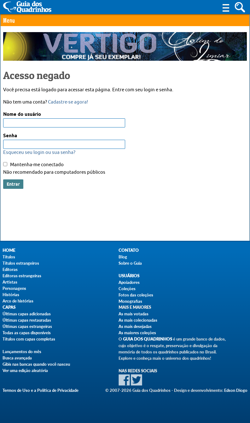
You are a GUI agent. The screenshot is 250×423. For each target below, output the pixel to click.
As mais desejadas (135, 326)
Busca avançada (17, 357)
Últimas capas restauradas (27, 320)
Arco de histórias (18, 300)
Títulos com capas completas (29, 338)
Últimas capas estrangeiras (27, 326)
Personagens (14, 288)
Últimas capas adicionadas (27, 313)
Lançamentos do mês (22, 351)
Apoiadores (129, 282)
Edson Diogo (235, 390)
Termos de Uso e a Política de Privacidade (40, 390)
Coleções (127, 288)
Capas (9, 307)
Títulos (9, 256)
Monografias (130, 301)
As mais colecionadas (138, 320)
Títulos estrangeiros (21, 263)
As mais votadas (133, 313)
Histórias (11, 294)
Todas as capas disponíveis (27, 332)
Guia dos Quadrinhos (147, 339)
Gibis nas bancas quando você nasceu (36, 364)
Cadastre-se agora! (68, 102)
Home (9, 250)
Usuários (129, 276)
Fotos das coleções (136, 294)
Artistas (10, 282)
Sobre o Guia (130, 263)
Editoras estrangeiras (22, 275)
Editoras (10, 269)
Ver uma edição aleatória (25, 370)
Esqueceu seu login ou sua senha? (39, 152)
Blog (123, 256)
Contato (129, 250)
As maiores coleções (137, 332)
